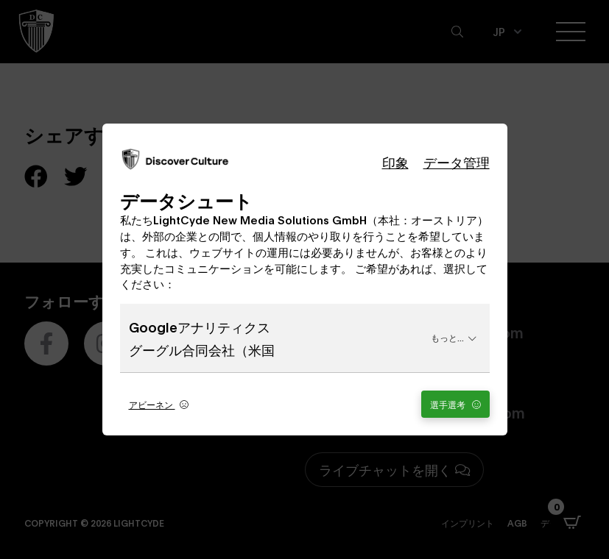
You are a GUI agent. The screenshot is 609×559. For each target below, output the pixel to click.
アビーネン (159, 404)
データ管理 (456, 162)
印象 (395, 162)
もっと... (453, 337)
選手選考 (455, 404)
